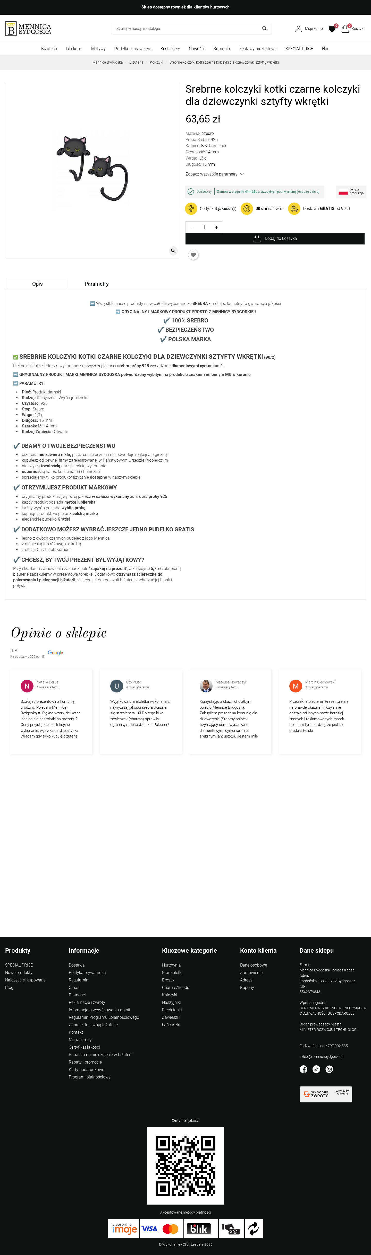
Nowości (197, 48)
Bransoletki (172, 972)
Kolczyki (156, 62)
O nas (74, 987)
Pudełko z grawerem (133, 48)
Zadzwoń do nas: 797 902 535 (324, 1046)
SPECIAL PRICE (299, 48)
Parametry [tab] (97, 284)
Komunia (222, 48)
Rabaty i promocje (85, 1062)
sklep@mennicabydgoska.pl (322, 1057)
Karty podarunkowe (86, 1069)
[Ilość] (204, 227)
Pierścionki (172, 1009)
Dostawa (77, 965)
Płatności (77, 995)
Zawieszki (171, 1017)
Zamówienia (251, 972)
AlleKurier (343, 1093)
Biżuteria (49, 48)
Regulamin (78, 980)
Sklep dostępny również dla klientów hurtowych (185, 7)
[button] (352, 29)
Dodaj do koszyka (281, 238)
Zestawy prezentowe (257, 48)
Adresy (246, 980)
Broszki (168, 980)
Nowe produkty (18, 972)
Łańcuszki (171, 1024)
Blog (9, 987)
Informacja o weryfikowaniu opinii (99, 1009)
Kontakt (76, 1032)
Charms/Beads (175, 987)
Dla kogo (74, 48)
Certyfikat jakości (84, 1047)
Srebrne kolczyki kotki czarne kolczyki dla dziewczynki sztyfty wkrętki (224, 62)
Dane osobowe (253, 965)
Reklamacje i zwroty (87, 1002)
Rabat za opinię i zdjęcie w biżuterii (100, 1054)
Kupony (247, 987)
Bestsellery (170, 48)
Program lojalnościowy (90, 1077)
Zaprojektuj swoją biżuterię (93, 1024)
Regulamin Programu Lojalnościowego (104, 1017)
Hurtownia (171, 965)
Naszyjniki (171, 1002)
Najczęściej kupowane (25, 980)
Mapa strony (80, 1039)
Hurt (326, 48)
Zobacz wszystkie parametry (214, 174)
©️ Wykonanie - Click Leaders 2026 (186, 1244)
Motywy (98, 48)
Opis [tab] (37, 284)
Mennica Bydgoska (107, 62)
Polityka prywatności (88, 972)
